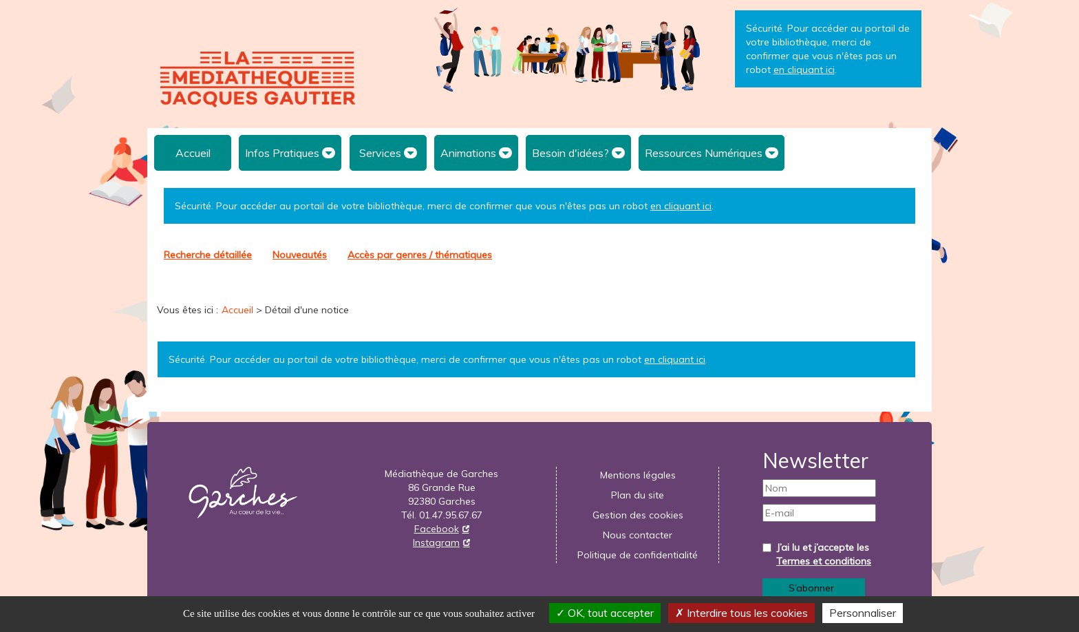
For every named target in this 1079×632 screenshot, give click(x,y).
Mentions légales (638, 475)
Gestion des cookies (637, 515)
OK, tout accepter (605, 613)
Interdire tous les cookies (741, 613)
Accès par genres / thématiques (420, 255)
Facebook (436, 529)
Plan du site (637, 495)
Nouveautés (300, 255)
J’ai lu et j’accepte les (823, 554)
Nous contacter (637, 535)
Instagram (436, 542)
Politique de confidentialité (637, 555)
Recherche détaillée (208, 255)
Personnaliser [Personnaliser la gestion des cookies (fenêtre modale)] (862, 613)
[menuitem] (192, 153)
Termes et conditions (823, 561)
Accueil (193, 153)
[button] (290, 153)
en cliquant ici (681, 206)
